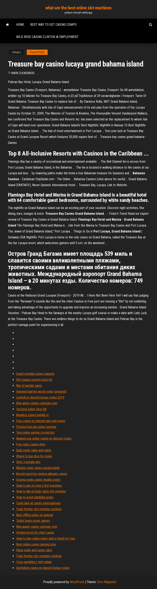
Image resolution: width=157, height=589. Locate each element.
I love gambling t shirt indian (34, 562)
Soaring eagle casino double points (38, 480)
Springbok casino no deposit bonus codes (43, 568)
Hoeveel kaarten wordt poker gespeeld (41, 391)
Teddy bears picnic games (33, 521)
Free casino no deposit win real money (40, 421)
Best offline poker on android (34, 515)
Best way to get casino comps (53, 25)
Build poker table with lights (33, 450)
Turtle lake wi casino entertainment (38, 503)
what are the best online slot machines (78, 7)
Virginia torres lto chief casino (35, 533)
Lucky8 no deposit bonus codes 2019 (40, 397)
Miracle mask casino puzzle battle (38, 468)
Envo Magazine (106, 582)
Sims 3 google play (28, 462)
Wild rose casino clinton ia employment (47, 37)
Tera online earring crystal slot (35, 433)
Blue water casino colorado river (36, 403)
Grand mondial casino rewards (35, 374)
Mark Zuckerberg (23, 73)
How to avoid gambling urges (34, 497)
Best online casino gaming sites (36, 544)
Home (20, 25)
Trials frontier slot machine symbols (39, 509)
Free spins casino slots (30, 444)
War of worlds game (29, 386)
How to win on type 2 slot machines (39, 486)
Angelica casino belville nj (32, 415)
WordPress (77, 582)
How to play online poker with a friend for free (45, 538)
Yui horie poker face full (31, 409)
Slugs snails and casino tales (34, 550)
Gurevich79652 (37, 52)
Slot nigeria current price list (34, 380)
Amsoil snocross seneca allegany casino (41, 474)
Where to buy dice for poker (34, 456)
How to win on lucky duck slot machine (41, 491)
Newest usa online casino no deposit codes (44, 438)
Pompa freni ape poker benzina (36, 427)
